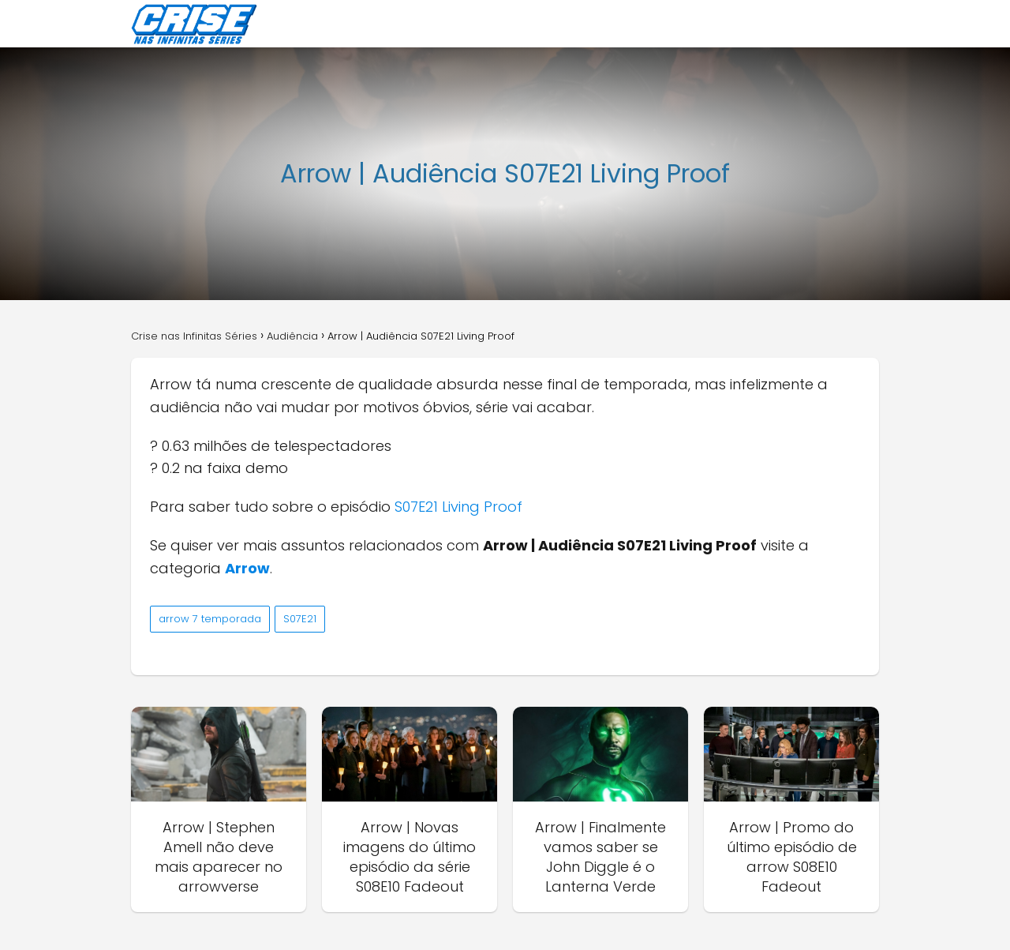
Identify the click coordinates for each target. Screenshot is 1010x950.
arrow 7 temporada (210, 618)
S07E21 (299, 618)
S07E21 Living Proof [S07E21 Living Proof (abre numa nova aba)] (458, 506)
